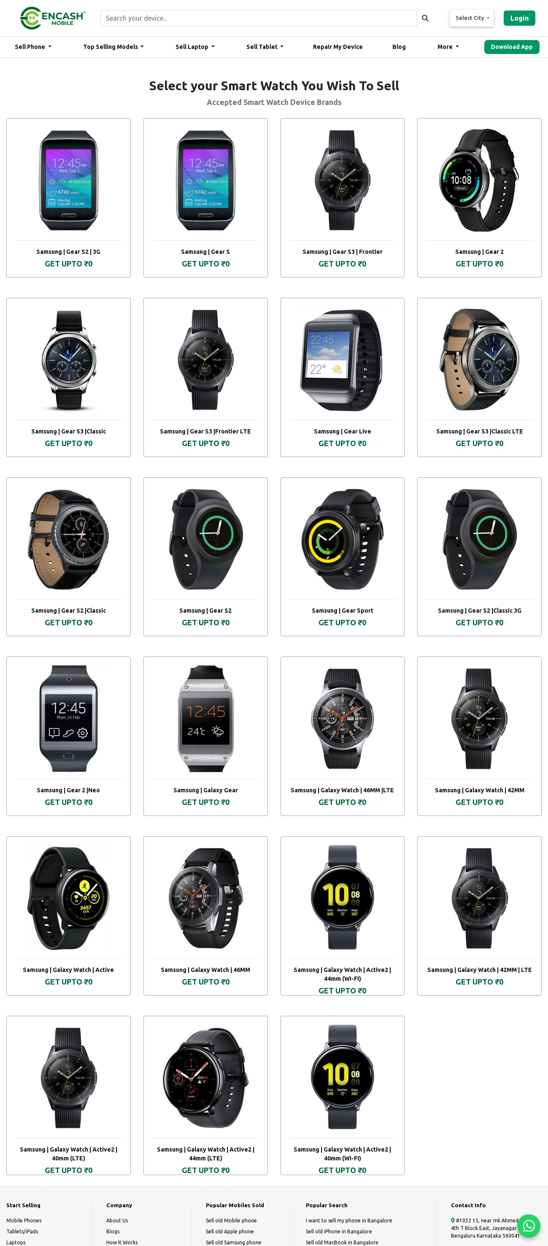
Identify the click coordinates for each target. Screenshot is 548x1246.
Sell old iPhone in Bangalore (339, 1231)
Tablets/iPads (22, 1231)
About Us (117, 1220)
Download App (512, 46)
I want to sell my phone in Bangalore (349, 1220)
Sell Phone (30, 46)
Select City (471, 18)
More (445, 46)
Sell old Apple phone (230, 1231)
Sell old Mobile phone (231, 1220)
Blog (399, 46)
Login (519, 18)
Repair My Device (338, 46)
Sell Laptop (192, 46)
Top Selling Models (111, 46)
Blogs (112, 1231)
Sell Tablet (262, 46)
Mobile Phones (23, 1220)
